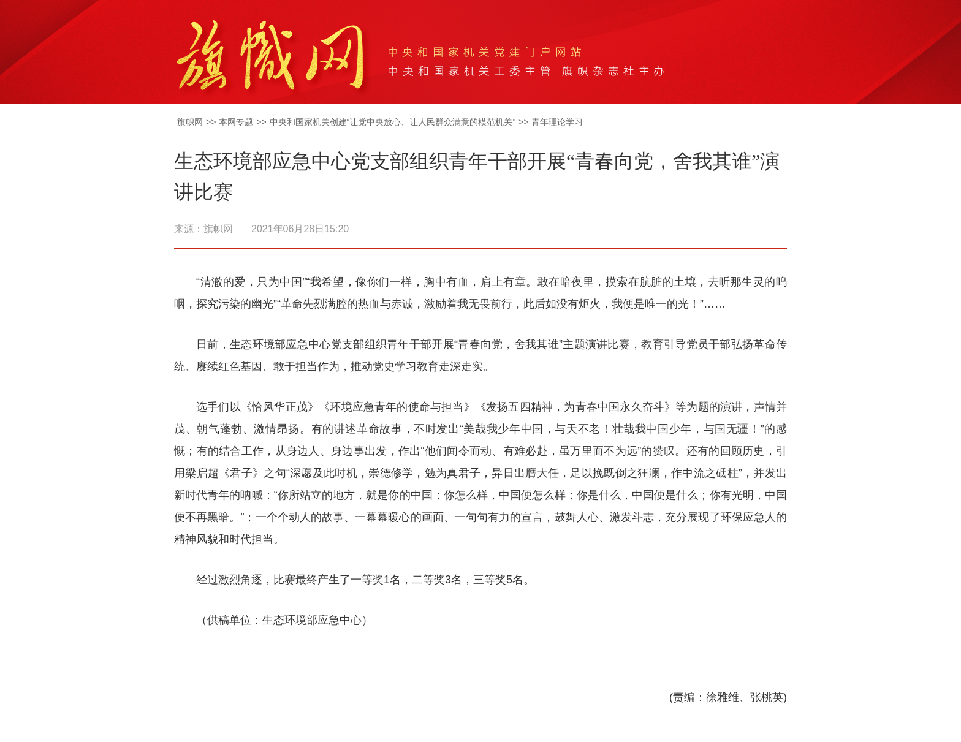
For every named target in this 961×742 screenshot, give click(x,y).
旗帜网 (190, 122)
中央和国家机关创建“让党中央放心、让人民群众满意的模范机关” (392, 122)
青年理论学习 (557, 122)
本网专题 (236, 122)
